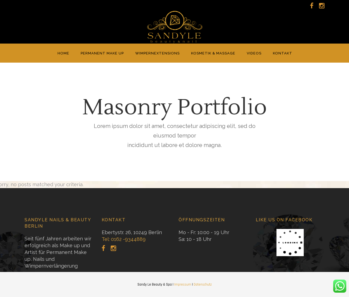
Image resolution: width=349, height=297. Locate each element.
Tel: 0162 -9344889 (124, 239)
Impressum (182, 284)
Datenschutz (203, 284)
